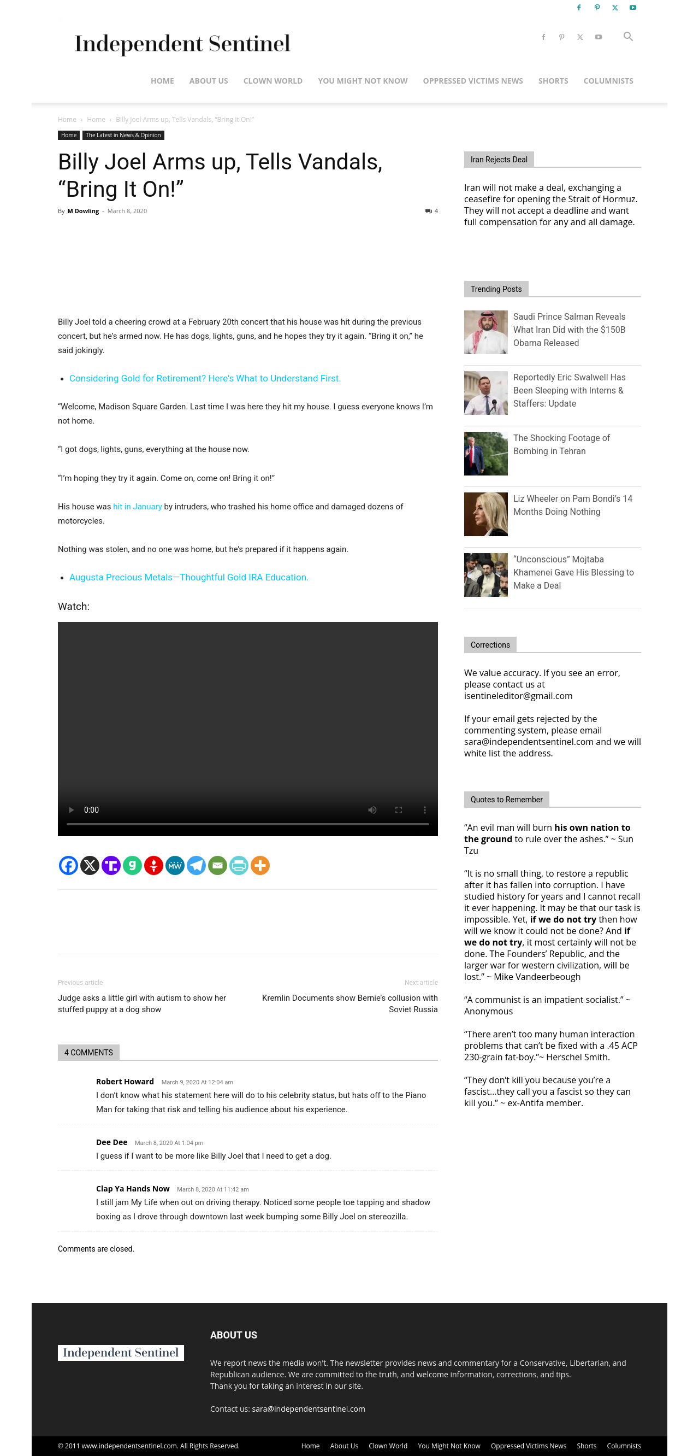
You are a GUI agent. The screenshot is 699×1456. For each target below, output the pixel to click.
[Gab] (132, 865)
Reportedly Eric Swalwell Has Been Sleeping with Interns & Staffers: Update (569, 390)
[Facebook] (68, 865)
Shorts (553, 80)
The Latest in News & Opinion (123, 135)
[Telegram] (196, 865)
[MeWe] (175, 865)
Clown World (273, 80)
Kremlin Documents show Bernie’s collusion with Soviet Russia (350, 1003)
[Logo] (180, 37)
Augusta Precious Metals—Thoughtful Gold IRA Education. (189, 577)
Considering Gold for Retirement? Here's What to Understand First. (205, 378)
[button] (628, 38)
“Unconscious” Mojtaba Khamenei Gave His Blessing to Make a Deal (573, 572)
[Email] (217, 865)
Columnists (608, 80)
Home (162, 80)
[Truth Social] (111, 865)
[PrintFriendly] (238, 865)
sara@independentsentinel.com (308, 1409)
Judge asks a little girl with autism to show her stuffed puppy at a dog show (142, 1003)
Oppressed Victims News (473, 80)
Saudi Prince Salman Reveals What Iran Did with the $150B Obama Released (569, 330)
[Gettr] (153, 865)
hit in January (137, 507)
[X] (89, 865)
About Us (208, 80)
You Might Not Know (362, 80)
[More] (260, 865)
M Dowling (83, 211)
